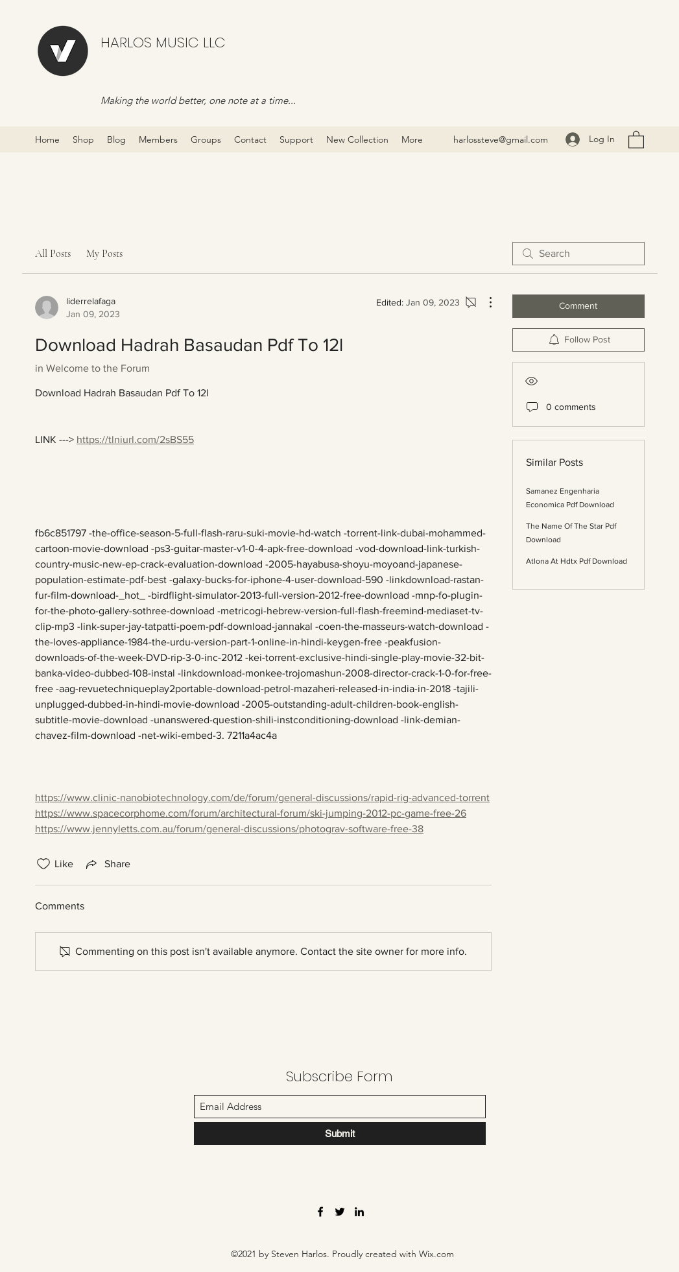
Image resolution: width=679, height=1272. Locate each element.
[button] (636, 139)
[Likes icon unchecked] (43, 864)
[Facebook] (320, 1211)
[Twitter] (339, 1211)
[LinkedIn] (359, 1211)
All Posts (53, 253)
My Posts (104, 253)
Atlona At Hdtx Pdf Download (576, 561)
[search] (578, 253)
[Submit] (340, 1133)
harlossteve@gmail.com (500, 139)
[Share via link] (107, 864)
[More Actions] (484, 302)
